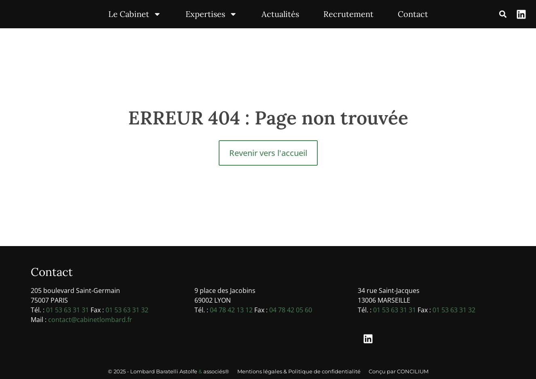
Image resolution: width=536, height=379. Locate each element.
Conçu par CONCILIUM (398, 371)
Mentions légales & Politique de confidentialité (299, 371)
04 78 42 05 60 (290, 309)
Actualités (280, 14)
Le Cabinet (134, 14)
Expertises (211, 14)
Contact (413, 14)
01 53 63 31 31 (67, 309)
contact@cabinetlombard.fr (90, 319)
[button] (502, 14)
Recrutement (348, 14)
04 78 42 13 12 (231, 309)
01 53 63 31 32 (127, 309)
